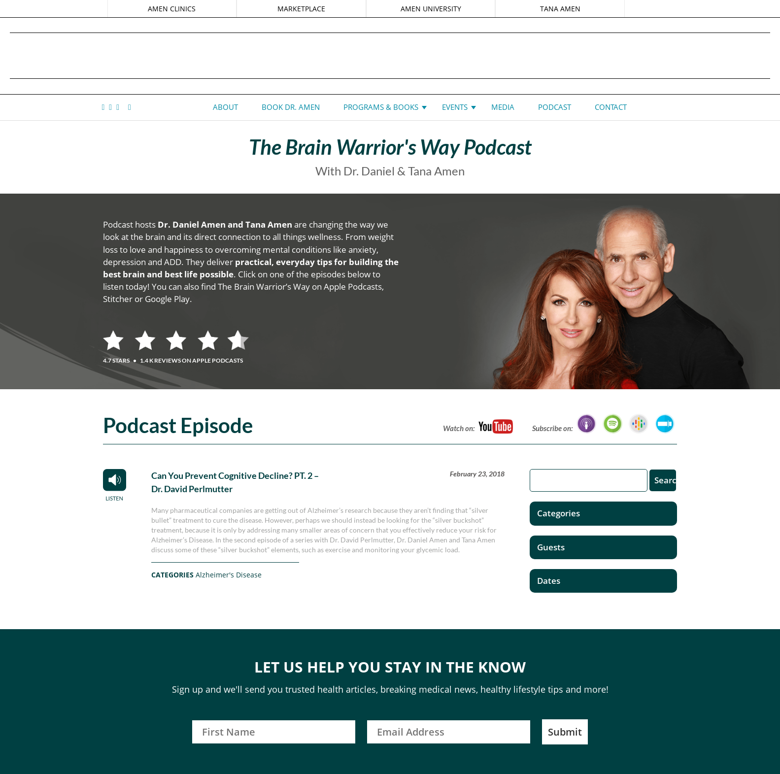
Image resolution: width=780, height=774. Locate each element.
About (225, 107)
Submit (565, 732)
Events (455, 107)
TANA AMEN (559, 8)
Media (502, 107)
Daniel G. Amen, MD (390, 55)
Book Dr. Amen (291, 107)
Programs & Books (380, 107)
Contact (611, 107)
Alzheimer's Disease (229, 574)
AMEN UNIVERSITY (430, 8)
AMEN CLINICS (173, 8)
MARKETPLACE (302, 8)
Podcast (554, 107)
